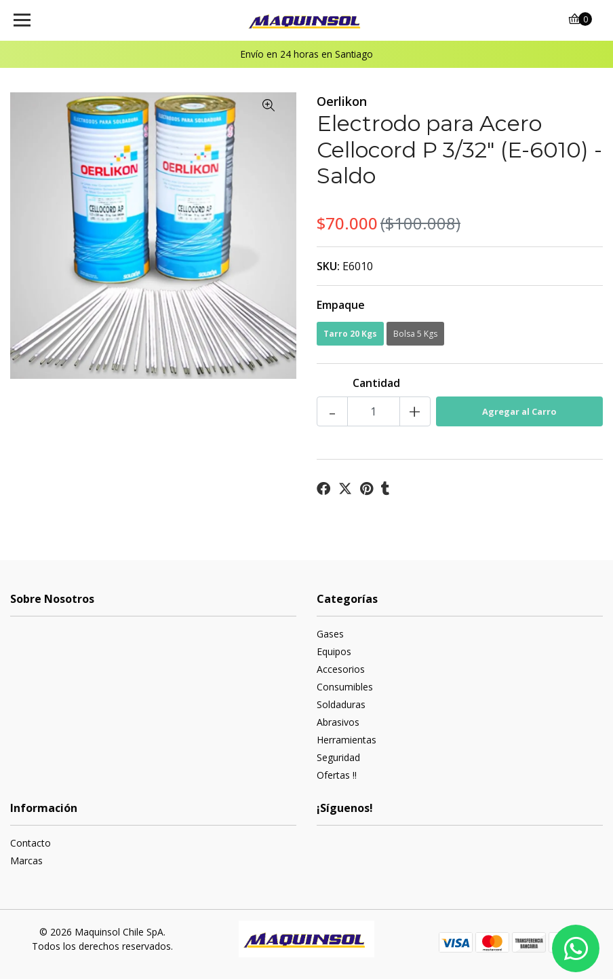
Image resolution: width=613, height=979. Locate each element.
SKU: (328, 266)
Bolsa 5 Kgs (415, 333)
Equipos (334, 651)
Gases (330, 633)
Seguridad (338, 757)
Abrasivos (338, 722)
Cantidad (376, 382)
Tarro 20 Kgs (350, 333)
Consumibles (345, 686)
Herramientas (346, 739)
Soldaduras (341, 704)
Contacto (30, 842)
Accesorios (341, 669)
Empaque (341, 304)
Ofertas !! (337, 775)
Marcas (26, 860)
